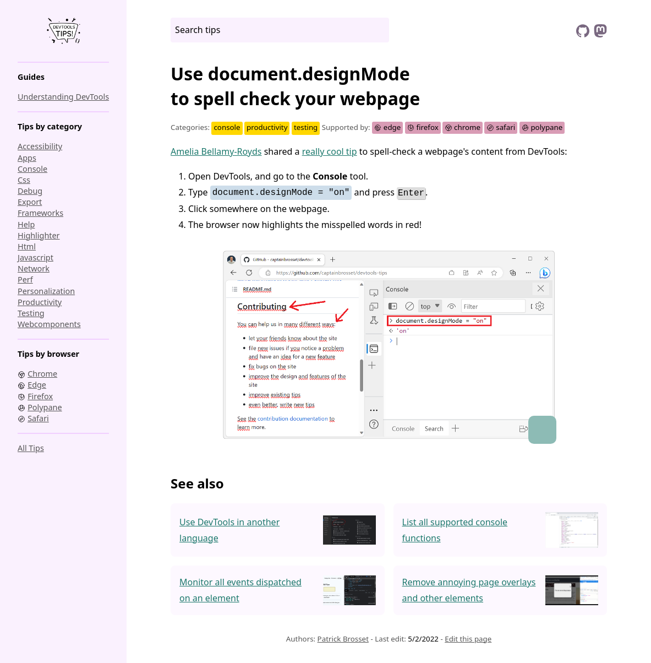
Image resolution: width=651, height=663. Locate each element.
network (34, 268)
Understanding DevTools (63, 96)
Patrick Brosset (343, 638)
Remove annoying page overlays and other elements (469, 589)
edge (387, 127)
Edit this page (468, 638)
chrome (462, 127)
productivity (40, 302)
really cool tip (329, 151)
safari (500, 127)
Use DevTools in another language (229, 529)
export (30, 202)
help (26, 224)
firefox (423, 127)
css (24, 180)
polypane (542, 127)
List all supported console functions (455, 529)
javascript (35, 257)
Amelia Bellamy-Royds (216, 151)
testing (31, 313)
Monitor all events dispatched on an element (240, 589)
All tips (31, 448)
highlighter (39, 235)
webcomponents (49, 324)
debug (30, 191)
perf (25, 279)
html (27, 246)
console (32, 169)
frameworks (40, 213)
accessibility (40, 146)
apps (27, 158)
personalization (46, 291)
